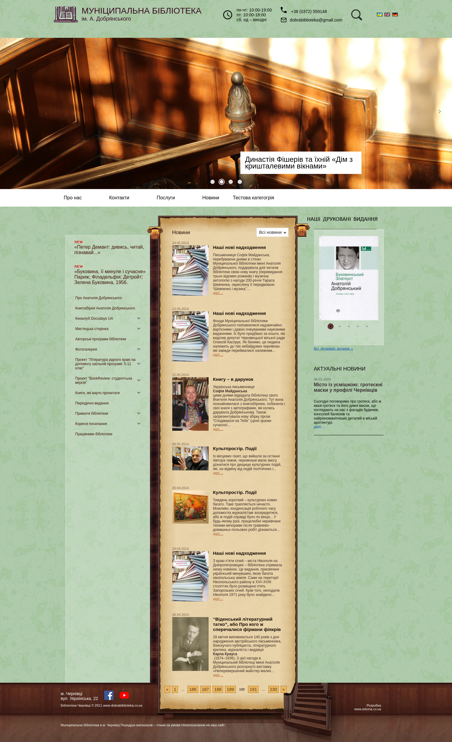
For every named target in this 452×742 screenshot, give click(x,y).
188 (217, 689)
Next (441, 113)
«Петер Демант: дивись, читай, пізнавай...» (109, 247)
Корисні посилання (91, 424)
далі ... (218, 293)
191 (253, 689)
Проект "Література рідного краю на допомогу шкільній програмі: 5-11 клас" (105, 364)
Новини (210, 197)
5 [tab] (367, 326)
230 (273, 689)
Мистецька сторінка (92, 329)
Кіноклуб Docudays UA (94, 318)
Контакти (119, 197)
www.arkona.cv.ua (367, 709)
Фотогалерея (86, 349)
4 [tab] (240, 182)
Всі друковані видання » (333, 348)
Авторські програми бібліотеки (100, 339)
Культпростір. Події (235, 448)
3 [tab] (231, 182)
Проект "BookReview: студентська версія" (103, 380)
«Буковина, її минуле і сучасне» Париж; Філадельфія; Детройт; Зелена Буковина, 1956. (110, 274)
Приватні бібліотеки (91, 413)
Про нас (73, 197)
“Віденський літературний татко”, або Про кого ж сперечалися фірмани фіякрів (247, 624)
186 (192, 689)
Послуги (166, 197)
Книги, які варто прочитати (97, 393)
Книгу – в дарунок (233, 379)
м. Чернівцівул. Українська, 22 (79, 696)
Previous (11, 113)
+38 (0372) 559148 (304, 10)
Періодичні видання (92, 403)
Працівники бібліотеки (93, 434)
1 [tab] (213, 182)
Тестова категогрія (253, 197)
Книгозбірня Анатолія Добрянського (105, 308)
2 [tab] (222, 182)
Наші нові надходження (239, 247)
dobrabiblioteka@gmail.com (311, 20)
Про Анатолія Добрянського (98, 298)
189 (230, 689)
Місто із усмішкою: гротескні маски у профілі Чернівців (348, 387)
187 (205, 689)
